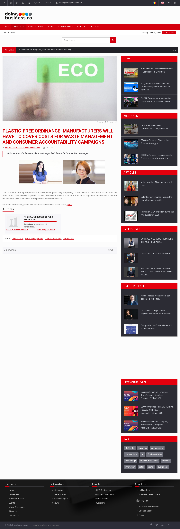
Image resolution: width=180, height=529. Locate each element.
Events (50, 27)
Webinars (100, 503)
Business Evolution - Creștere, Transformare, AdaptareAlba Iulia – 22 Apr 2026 (154, 424)
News (13, 33)
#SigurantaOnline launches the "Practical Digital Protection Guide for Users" (156, 86)
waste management (34, 238)
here (70, 204)
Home (6, 27)
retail (141, 467)
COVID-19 (129, 448)
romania (166, 461)
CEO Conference (103, 490)
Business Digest (61, 499)
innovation (130, 467)
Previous (10, 250)
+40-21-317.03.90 (43, 3)
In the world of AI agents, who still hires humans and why (45, 50)
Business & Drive (35, 27)
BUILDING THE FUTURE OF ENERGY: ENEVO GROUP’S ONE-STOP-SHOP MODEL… (156, 271)
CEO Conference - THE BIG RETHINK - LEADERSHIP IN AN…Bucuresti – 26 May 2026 (157, 410)
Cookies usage (145, 511)
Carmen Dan (68, 238)
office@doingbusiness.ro (69, 3)
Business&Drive (155, 454)
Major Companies (65, 27)
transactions (131, 454)
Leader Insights (61, 494)
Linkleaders (18, 27)
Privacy (142, 515)
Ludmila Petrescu (53, 238)
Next (111, 250)
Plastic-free (17, 238)
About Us (81, 27)
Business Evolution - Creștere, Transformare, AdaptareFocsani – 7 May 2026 (154, 395)
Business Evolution (105, 494)
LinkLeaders (144, 490)
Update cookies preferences (46, 525)
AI (142, 454)
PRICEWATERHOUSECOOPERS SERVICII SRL (22, 147)
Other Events (102, 499)
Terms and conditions (149, 506)
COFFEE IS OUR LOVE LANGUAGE (155, 254)
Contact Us (94, 27)
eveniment (162, 467)
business (143, 448)
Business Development (149, 494)
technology (130, 461)
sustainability (157, 448)
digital (151, 467)
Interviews (58, 490)
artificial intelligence (149, 461)
